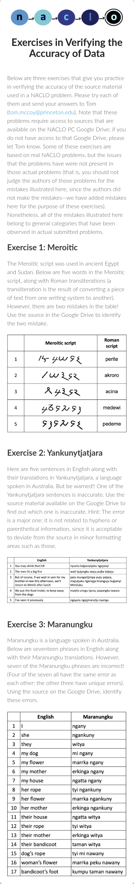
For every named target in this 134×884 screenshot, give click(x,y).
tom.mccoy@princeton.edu (41, 112)
